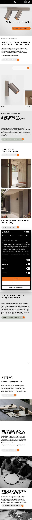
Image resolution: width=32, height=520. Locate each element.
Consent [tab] (4, 235)
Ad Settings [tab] (20, 235)
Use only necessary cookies (16, 287)
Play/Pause (28, 363)
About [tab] (27, 235)
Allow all (16, 279)
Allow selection (16, 283)
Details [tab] (12, 235)
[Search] (25, 1)
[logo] (15, 2)
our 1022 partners (10, 242)
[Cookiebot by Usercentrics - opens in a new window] (24, 232)
